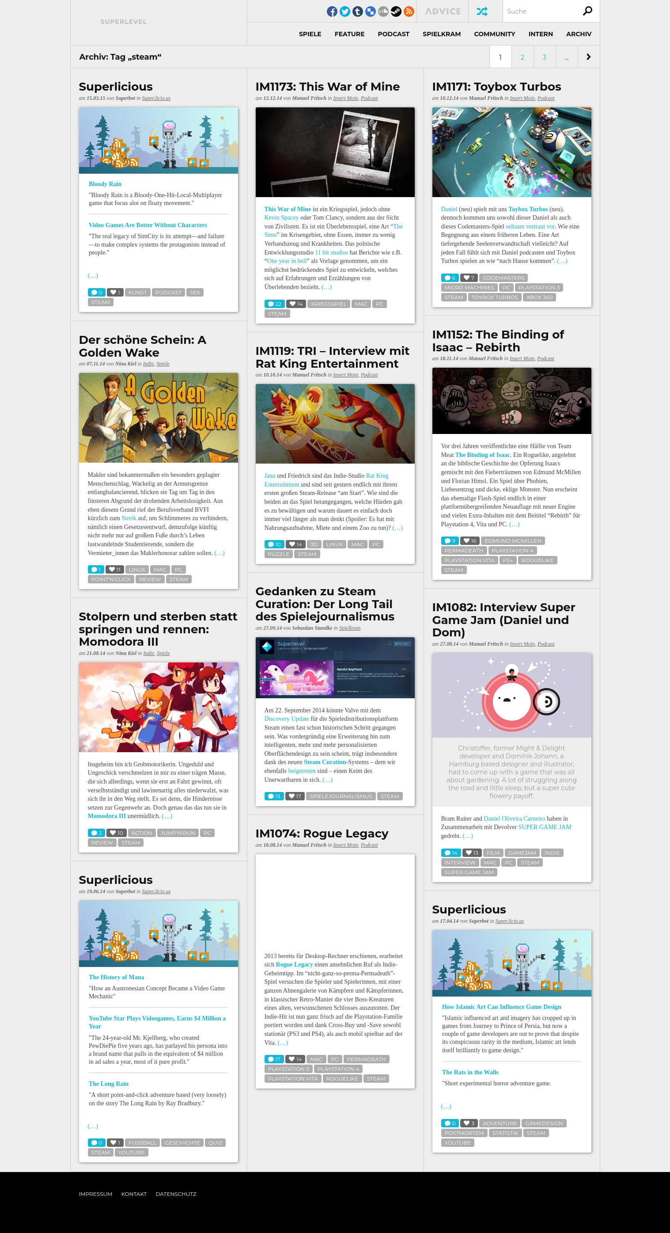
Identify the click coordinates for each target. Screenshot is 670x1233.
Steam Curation (325, 762)
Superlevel (124, 22)
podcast (168, 292)
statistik (505, 1133)
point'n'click (111, 579)
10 (274, 544)
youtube (131, 1152)
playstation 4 (513, 550)
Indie (148, 364)
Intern (541, 34)
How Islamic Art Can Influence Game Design (501, 1007)
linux (137, 569)
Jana (270, 475)
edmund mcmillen (513, 540)
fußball (143, 1142)
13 (274, 796)
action (142, 833)
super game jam (469, 872)
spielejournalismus (341, 796)
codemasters (503, 277)
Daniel (449, 209)
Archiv (578, 34)
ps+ (508, 560)
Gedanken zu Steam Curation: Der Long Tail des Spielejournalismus (325, 604)
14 (451, 853)
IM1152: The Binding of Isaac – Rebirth (498, 341)
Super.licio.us (156, 98)
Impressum (96, 1194)
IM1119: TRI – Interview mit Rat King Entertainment (333, 357)
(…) (93, 275)
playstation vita (470, 560)
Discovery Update (287, 718)
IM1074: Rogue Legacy (322, 833)
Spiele (310, 34)
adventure (500, 1123)
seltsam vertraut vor (530, 226)
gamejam (522, 852)
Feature (350, 34)
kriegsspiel (328, 304)
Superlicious (116, 86)
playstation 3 (539, 287)
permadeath (464, 550)
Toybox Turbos (528, 209)
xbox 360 (539, 297)
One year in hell (287, 261)
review (150, 579)
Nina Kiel (125, 364)
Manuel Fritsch (309, 98)
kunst (138, 292)
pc (379, 304)
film (493, 852)
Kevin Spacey (282, 217)
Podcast (394, 34)
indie (552, 852)
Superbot (126, 98)
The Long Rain (109, 1084)
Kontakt (134, 1194)
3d (314, 544)
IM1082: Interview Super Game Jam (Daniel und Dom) (504, 620)
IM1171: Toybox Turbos (496, 86)
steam (100, 302)
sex (195, 292)
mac (361, 304)
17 (274, 1059)
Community (494, 34)
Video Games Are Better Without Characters (148, 225)
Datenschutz (176, 1194)
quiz (215, 1142)
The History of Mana (116, 977)
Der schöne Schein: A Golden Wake (143, 346)
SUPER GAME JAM (545, 827)
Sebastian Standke (312, 628)
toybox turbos (495, 297)
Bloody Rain (105, 184)
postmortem (464, 1133)
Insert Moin (345, 98)
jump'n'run (178, 833)
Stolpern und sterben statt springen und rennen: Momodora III (158, 629)
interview (460, 862)
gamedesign (544, 1123)
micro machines (469, 287)
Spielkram (442, 34)
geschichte (182, 1142)
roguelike (538, 560)
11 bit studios (331, 252)
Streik (128, 518)
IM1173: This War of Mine (328, 86)
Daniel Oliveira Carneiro (514, 818)
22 (275, 304)
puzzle (279, 554)
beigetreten (302, 771)
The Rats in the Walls (470, 1072)
